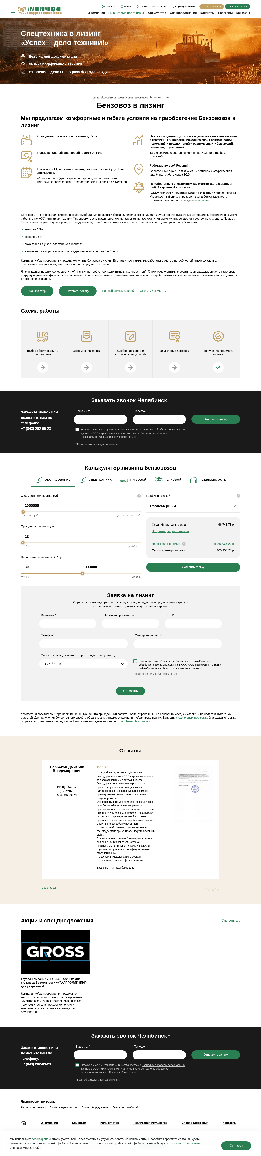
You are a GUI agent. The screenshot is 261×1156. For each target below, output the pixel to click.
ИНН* (170, 615)
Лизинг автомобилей (125, 1107)
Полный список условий (118, 290)
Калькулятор (157, 12)
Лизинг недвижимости (64, 1107)
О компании (96, 12)
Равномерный (163, 506)
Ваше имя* (82, 411)
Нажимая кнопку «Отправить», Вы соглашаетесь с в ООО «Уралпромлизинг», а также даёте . (180, 665)
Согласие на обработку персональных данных (173, 668)
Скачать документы (153, 290)
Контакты (243, 12)
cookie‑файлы (41, 1139)
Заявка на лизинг (237, 6)
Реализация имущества (150, 1122)
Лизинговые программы (126, 12)
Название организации (119, 615)
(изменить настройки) (185, 1143)
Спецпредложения (183, 12)
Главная (95, 97)
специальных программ (191, 717)
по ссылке (202, 200)
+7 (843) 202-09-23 (185, 6)
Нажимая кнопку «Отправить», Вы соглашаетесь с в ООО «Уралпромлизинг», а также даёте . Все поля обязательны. (133, 433)
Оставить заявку (77, 291)
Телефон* (141, 411)
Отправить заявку (216, 419)
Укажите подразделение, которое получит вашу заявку (78, 655)
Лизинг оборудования (95, 1107)
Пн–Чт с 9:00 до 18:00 (153, 6)
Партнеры (225, 12)
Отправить (130, 691)
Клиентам (207, 12)
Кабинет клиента (211, 6)
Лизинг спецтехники (138, 97)
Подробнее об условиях (133, 721)
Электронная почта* (148, 635)
